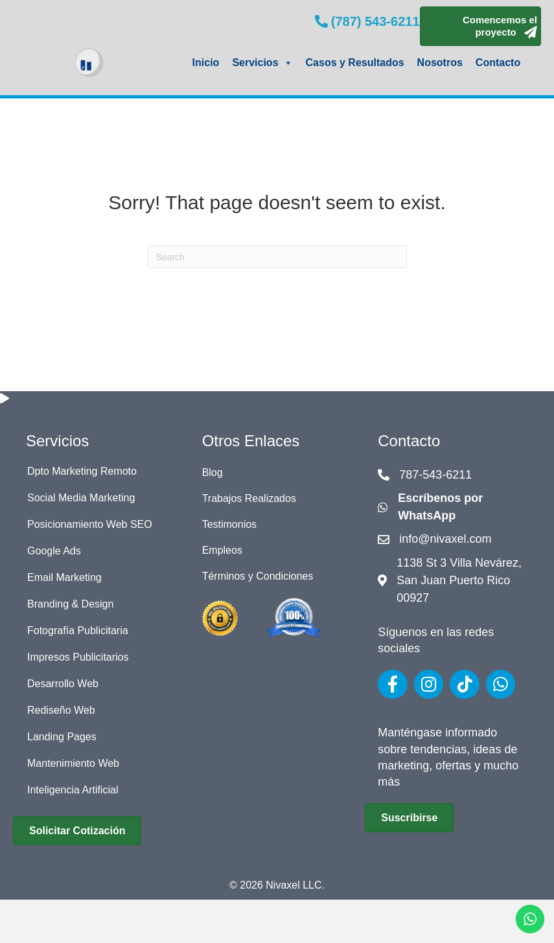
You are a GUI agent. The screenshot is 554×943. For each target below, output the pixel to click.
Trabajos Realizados (249, 498)
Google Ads (54, 550)
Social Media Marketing (81, 497)
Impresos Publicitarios (78, 657)
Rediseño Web (61, 710)
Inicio (206, 62)
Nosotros (440, 62)
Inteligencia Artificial (73, 789)
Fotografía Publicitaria (77, 630)
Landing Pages (62, 736)
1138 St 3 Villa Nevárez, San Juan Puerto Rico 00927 (459, 580)
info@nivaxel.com (445, 538)
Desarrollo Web (62, 683)
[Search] (277, 256)
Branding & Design (70, 603)
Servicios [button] (262, 63)
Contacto (498, 62)
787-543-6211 (435, 474)
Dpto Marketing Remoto (82, 471)
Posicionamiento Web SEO (89, 524)
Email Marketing (64, 577)
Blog (212, 472)
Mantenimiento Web (73, 763)
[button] (480, 26)
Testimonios (229, 524)
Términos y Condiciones (258, 576)
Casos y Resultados (355, 62)
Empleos (222, 550)
